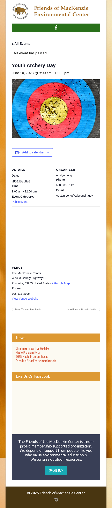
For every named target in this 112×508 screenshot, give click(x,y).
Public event (19, 201)
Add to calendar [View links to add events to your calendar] (33, 152)
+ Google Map (61, 283)
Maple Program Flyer (28, 352)
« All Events (21, 43)
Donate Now (56, 470)
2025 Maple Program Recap (32, 357)
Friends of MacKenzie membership (36, 361)
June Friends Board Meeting (82, 309)
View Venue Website (25, 298)
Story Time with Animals (27, 309)
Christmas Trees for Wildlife (32, 348)
